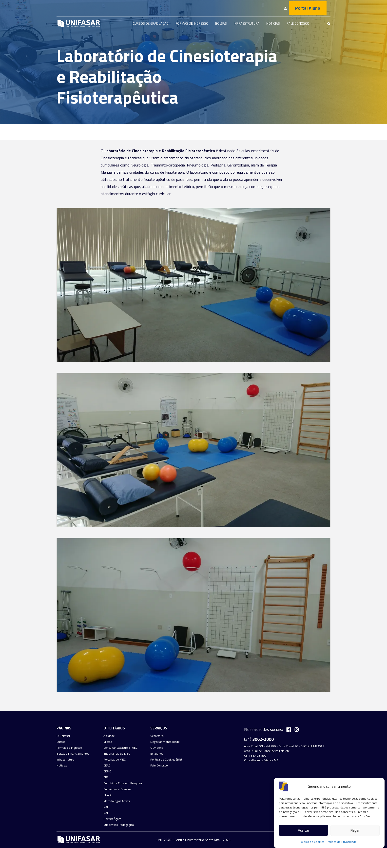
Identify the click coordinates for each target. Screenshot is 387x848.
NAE (106, 807)
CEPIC (107, 771)
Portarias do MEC (114, 759)
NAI (105, 813)
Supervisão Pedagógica (118, 825)
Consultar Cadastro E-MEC (120, 747)
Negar (355, 830)
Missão (107, 742)
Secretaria (157, 736)
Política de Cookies (311, 841)
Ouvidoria (156, 747)
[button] (193, 283)
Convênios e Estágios (117, 789)
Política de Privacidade (342, 841)
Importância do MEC (116, 753)
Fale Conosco (298, 23)
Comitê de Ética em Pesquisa (122, 783)
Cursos (61, 742)
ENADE (108, 795)
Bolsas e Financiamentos (73, 753)
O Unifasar (63, 736)
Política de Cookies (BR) (166, 759)
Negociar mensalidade (165, 742)
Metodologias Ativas (116, 801)
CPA (106, 777)
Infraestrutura (246, 23)
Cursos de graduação (151, 23)
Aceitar (303, 830)
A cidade (109, 736)
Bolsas (221, 23)
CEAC (106, 765)
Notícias (273, 23)
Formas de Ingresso (191, 23)
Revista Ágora (112, 819)
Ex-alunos (156, 753)
